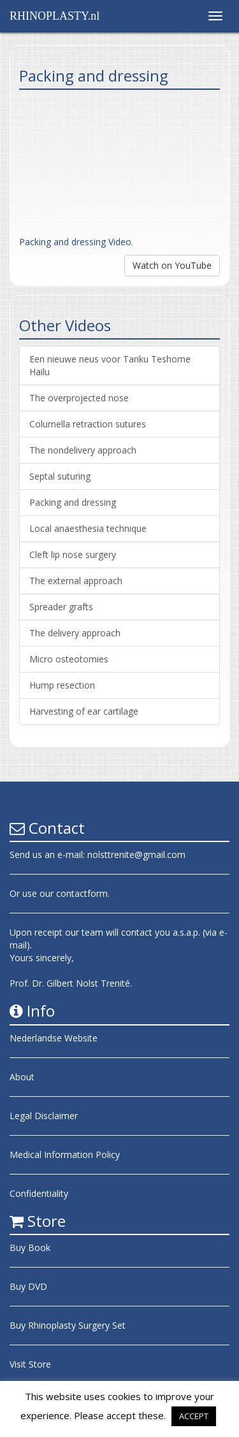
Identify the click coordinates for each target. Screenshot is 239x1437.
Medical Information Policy (65, 1154)
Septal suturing (60, 476)
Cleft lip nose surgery (72, 554)
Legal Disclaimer (44, 1116)
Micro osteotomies (68, 659)
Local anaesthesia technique (88, 528)
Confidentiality (39, 1193)
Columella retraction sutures (87, 424)
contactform (82, 893)
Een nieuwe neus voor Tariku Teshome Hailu (110, 365)
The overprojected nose (79, 398)
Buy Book (30, 1247)
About (22, 1077)
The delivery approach (74, 633)
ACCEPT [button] (193, 1416)
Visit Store (30, 1364)
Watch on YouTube (172, 265)
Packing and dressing (72, 502)
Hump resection (62, 685)
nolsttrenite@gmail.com (136, 854)
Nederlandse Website (54, 1038)
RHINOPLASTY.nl (54, 16)
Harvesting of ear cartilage (83, 711)
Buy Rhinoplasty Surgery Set (68, 1325)
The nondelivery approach (82, 450)
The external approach (75, 581)
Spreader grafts (61, 607)
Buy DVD (28, 1286)
